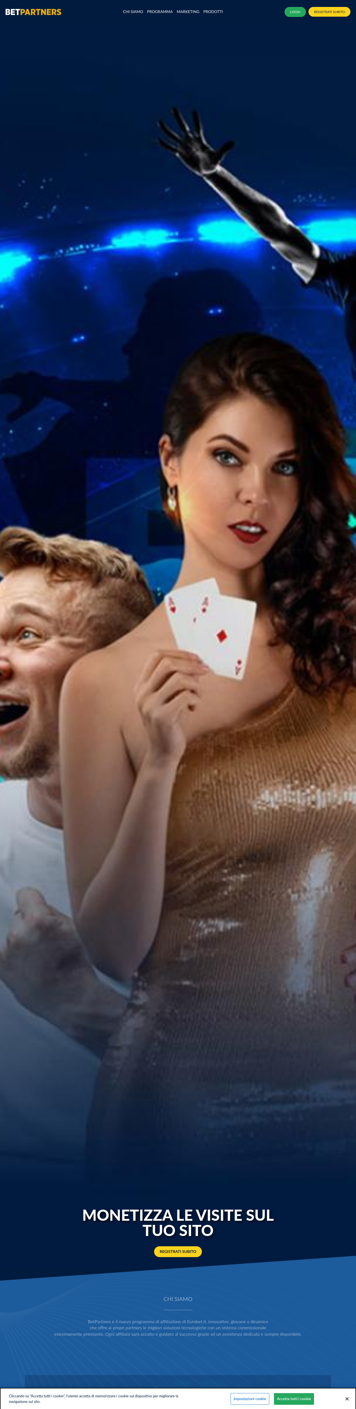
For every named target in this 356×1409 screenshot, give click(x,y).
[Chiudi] (347, 1402)
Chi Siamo (133, 11)
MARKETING (188, 11)
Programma (160, 11)
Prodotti (213, 11)
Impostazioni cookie (250, 1402)
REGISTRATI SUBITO (329, 12)
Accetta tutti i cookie (294, 1402)
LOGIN (295, 12)
